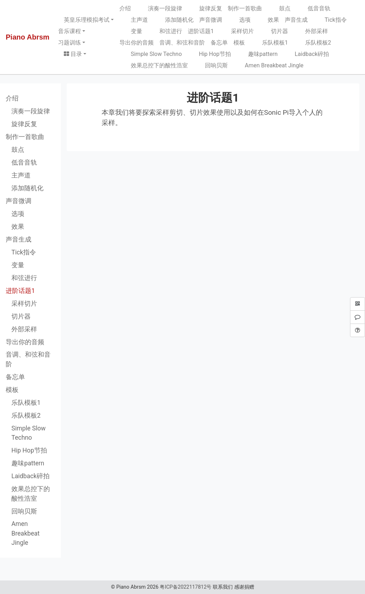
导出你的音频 (136, 42)
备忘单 (219, 42)
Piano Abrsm (28, 37)
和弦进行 (165, 31)
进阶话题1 (201, 31)
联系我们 (223, 587)
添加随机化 (174, 19)
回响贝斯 (211, 65)
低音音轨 (313, 8)
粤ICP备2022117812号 (185, 587)
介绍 (125, 8)
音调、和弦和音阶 (182, 42)
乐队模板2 (312, 42)
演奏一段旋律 (159, 8)
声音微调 (210, 19)
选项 (239, 19)
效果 (267, 19)
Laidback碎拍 (306, 54)
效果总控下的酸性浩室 (153, 65)
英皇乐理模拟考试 (86, 19)
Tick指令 (330, 19)
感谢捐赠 (244, 587)
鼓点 (279, 8)
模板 (239, 42)
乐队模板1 (269, 42)
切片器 (273, 31)
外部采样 (311, 31)
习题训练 (69, 42)
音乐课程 (69, 31)
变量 (130, 31)
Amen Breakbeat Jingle (268, 65)
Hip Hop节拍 (209, 54)
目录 (73, 54)
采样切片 (237, 31)
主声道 (133, 19)
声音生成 (296, 19)
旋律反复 (205, 8)
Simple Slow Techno (150, 54)
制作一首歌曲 (245, 8)
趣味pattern (257, 54)
